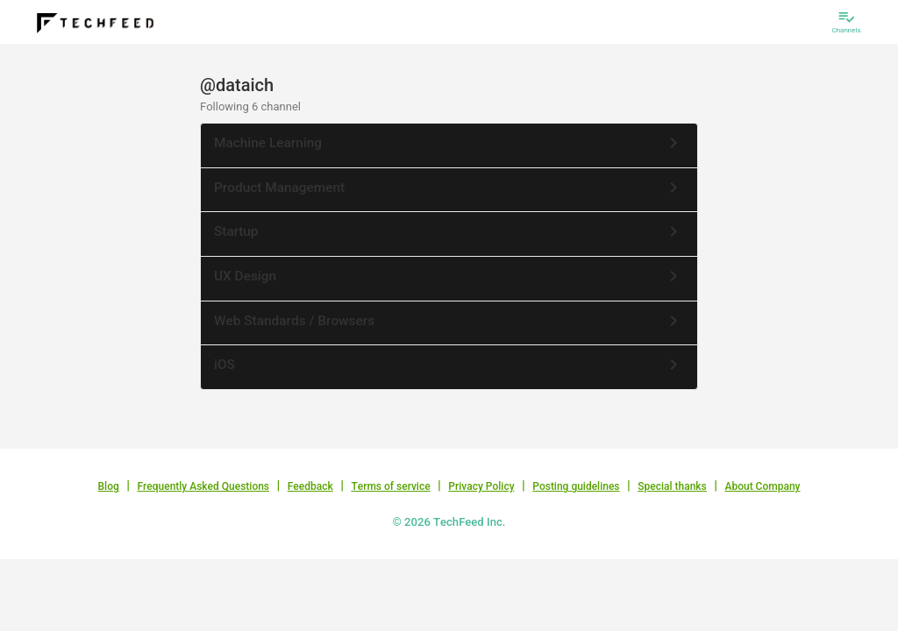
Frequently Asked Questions (203, 486)
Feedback (310, 486)
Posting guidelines (575, 486)
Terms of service (390, 486)
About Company (762, 486)
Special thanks (672, 486)
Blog (108, 486)
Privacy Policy (481, 486)
